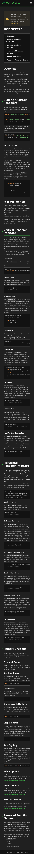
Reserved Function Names (17, 60)
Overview (11, 36)
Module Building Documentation (14, 780)
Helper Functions (14, 56)
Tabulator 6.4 (15, 23)
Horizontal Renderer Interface (15, 52)
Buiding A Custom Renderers (13, 40)
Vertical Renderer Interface (13, 46)
